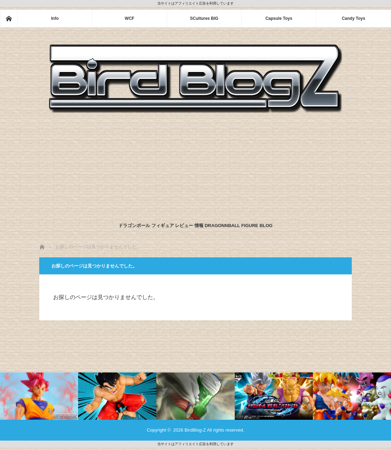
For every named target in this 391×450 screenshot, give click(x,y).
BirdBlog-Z (195, 430)
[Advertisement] (195, 166)
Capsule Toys (278, 18)
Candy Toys (353, 18)
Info (55, 18)
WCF (129, 18)
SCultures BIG (204, 18)
